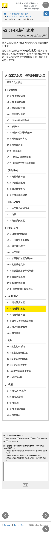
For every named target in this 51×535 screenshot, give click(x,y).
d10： (20, 289)
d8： (16, 277)
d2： (18, 240)
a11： (19, 157)
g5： (13, 415)
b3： (16, 189)
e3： (16, 314)
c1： (18, 208)
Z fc (13, 14)
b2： (16, 182)
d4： (13, 252)
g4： (16, 409)
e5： (17, 327)
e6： (13, 333)
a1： (16, 96)
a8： (17, 138)
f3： (17, 359)
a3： (16, 108)
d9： (16, 283)
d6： (16, 264)
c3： (16, 220)
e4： (20, 321)
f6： (14, 377)
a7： (19, 132)
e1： (16, 302)
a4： (16, 114)
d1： (17, 234)
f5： (19, 371)
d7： (20, 270)
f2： (17, 352)
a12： (21, 163)
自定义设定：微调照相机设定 (18, 16)
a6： (13, 126)
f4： (17, 365)
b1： (16, 176)
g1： (16, 390)
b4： (17, 195)
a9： (15, 145)
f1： (16, 346)
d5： (20, 258)
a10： (14, 151)
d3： (16, 246)
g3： (13, 403)
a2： (16, 102)
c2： (11, 214)
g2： (15, 396)
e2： (16, 308)
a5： (18, 120)
